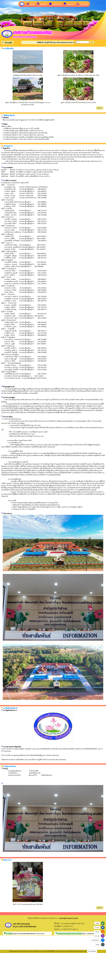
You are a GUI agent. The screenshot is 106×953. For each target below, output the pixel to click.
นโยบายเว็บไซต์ (61, 933)
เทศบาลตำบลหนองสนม (26, 933)
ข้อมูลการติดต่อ (83, 4)
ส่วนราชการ (42, 4)
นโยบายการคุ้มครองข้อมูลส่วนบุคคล (73, 933)
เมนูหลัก (30, 4)
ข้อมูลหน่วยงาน (55, 4)
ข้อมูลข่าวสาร (69, 4)
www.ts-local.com (41, 933)
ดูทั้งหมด (99, 108)
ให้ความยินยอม (92, 951)
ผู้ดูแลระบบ (9, 933)
